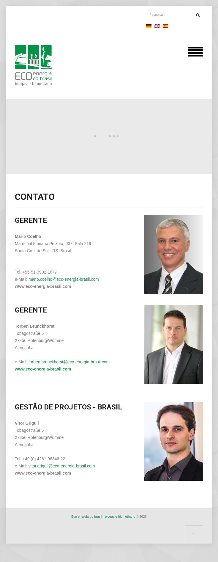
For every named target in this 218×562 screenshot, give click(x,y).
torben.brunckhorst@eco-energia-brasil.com (69, 362)
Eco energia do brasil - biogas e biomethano (103, 516)
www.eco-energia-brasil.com (43, 369)
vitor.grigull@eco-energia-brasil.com (62, 466)
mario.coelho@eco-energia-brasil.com (64, 279)
